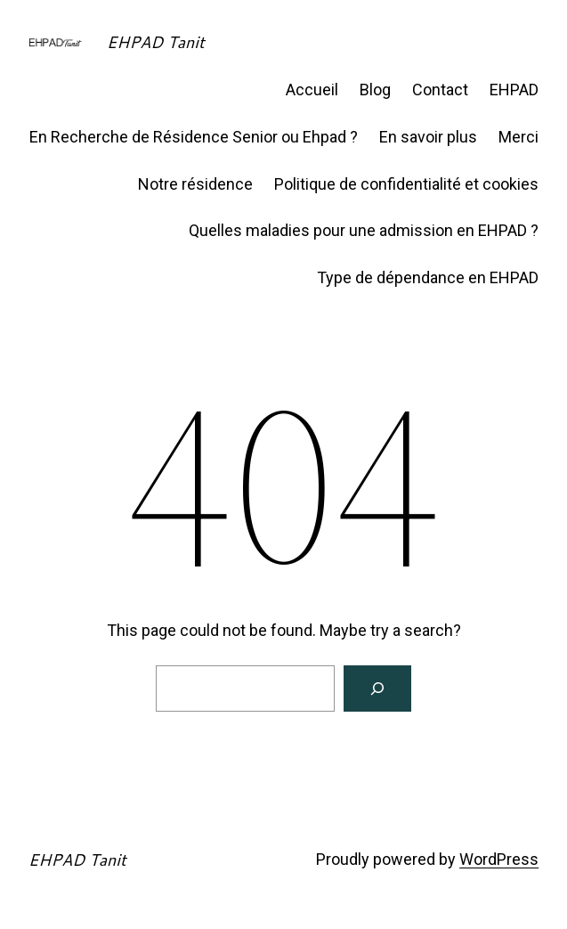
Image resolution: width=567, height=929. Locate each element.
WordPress (499, 859)
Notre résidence (195, 184)
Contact (440, 89)
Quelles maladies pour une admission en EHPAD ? (364, 230)
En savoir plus (428, 136)
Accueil (312, 89)
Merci (518, 136)
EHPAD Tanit (156, 41)
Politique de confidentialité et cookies (406, 184)
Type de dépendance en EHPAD (428, 277)
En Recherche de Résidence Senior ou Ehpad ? (193, 136)
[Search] (377, 688)
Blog (375, 89)
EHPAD (514, 89)
